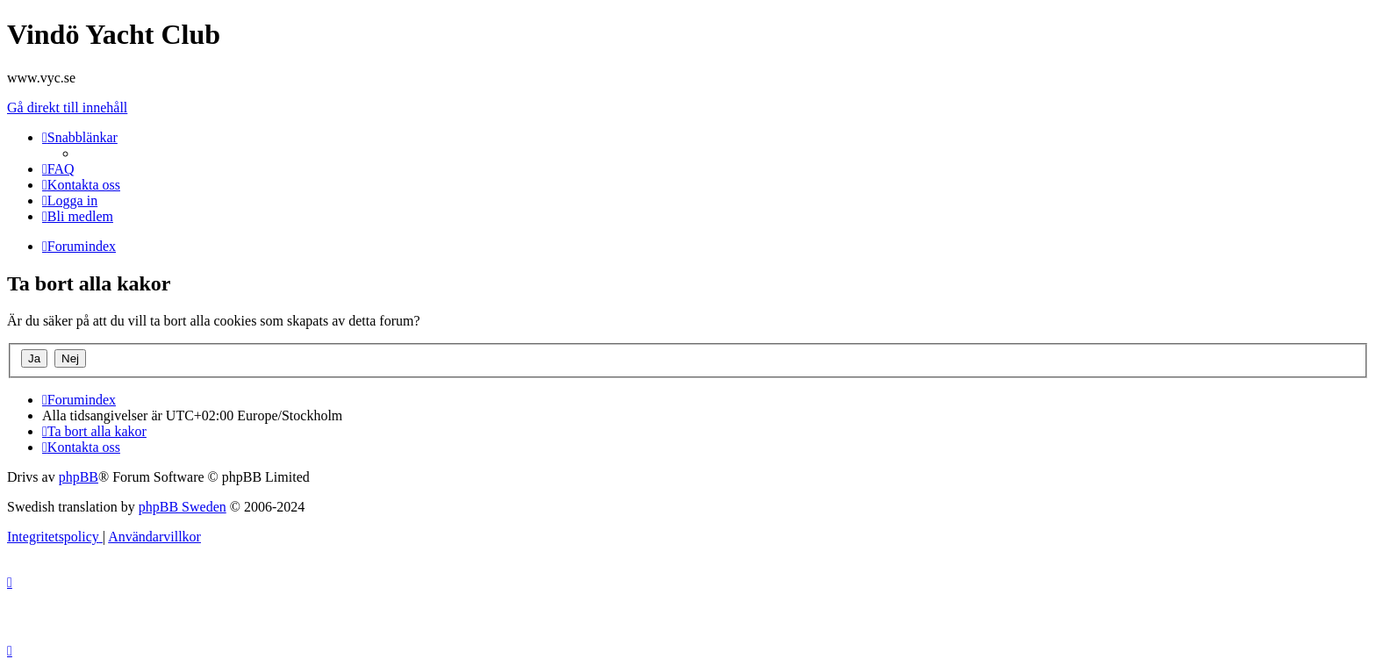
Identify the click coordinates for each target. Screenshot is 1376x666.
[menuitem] (58, 168)
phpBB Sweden (182, 506)
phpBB (78, 476)
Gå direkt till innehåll (67, 107)
